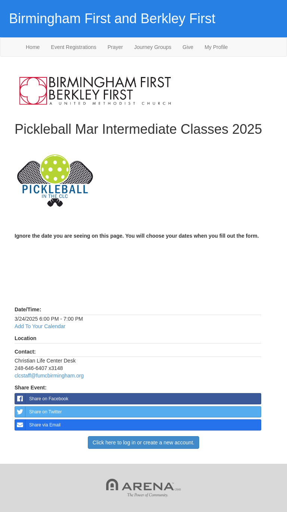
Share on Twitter (38, 412)
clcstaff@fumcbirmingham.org (49, 376)
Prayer (115, 47)
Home (33, 47)
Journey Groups (153, 47)
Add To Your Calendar (40, 326)
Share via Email (38, 425)
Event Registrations (73, 47)
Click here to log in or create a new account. (143, 442)
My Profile (216, 47)
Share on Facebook (41, 399)
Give (188, 47)
